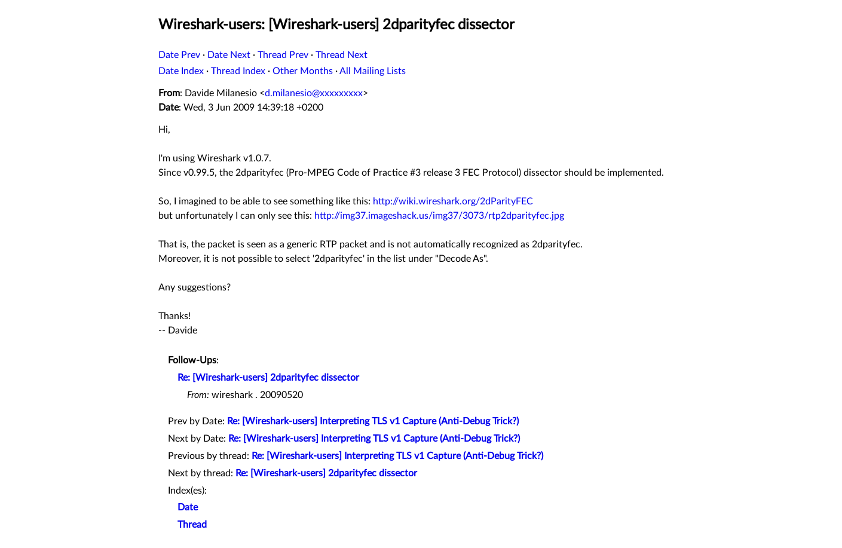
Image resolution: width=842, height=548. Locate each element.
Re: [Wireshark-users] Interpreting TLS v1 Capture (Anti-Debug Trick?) (373, 421)
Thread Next (342, 55)
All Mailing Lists (372, 71)
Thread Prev (283, 55)
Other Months (302, 71)
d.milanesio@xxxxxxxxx (314, 93)
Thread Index (238, 71)
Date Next (228, 55)
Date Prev (179, 55)
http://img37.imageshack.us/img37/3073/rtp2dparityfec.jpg (439, 216)
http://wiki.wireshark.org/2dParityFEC (453, 201)
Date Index (181, 71)
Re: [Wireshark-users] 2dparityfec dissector (268, 377)
